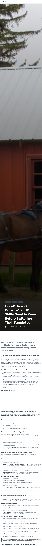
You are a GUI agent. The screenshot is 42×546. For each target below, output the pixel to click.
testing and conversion (8, 364)
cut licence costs (15, 362)
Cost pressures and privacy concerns (11, 375)
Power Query (12, 414)
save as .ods (25, 481)
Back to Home (5, 1)
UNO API (27, 511)
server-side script (17, 537)
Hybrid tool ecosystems (8, 385)
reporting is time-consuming (20, 360)
